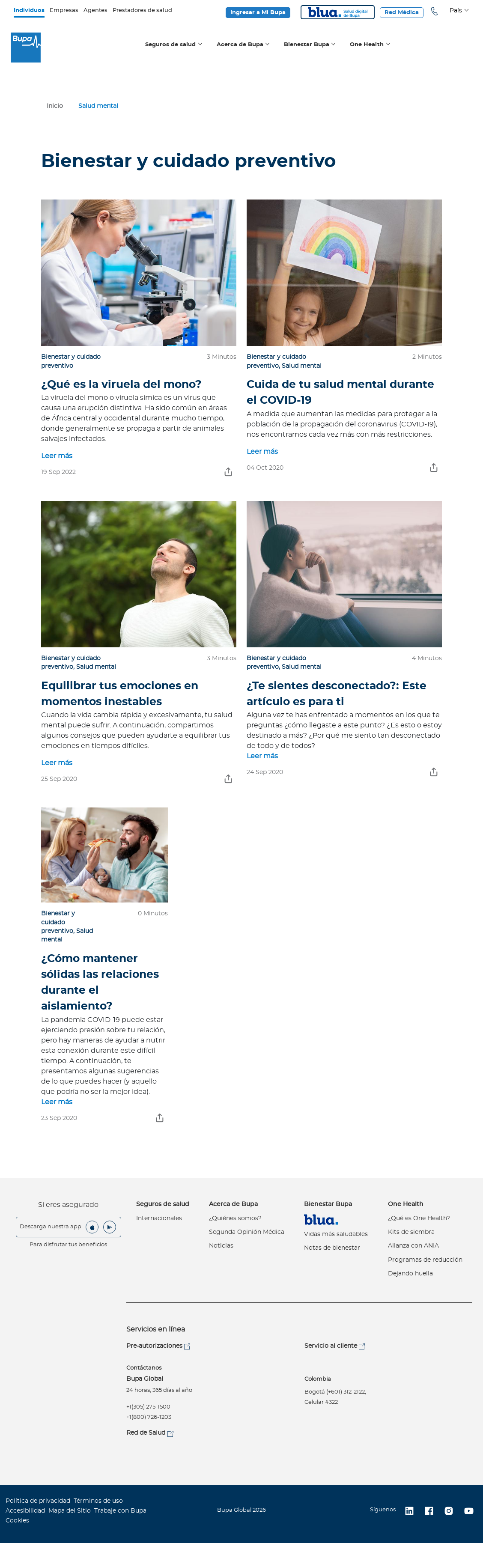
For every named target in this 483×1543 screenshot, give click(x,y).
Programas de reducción (425, 1260)
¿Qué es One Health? (419, 1218)
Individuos (29, 10)
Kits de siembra (411, 1232)
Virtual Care (321, 1219)
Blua (338, 12)
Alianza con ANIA (413, 1246)
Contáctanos (143, 1368)
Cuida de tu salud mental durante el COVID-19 (340, 392)
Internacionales (159, 1218)
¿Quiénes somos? (235, 1218)
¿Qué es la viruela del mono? (121, 384)
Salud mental (302, 366)
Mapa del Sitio (69, 1511)
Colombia (317, 1379)
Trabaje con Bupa (120, 1511)
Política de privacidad (38, 1501)
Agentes (95, 10)
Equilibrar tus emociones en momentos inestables (119, 694)
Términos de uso (98, 1501)
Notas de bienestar (332, 1248)
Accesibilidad (25, 1511)
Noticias (221, 1246)
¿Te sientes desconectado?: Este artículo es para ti (336, 694)
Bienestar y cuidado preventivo (58, 922)
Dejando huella (410, 1274)
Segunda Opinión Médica (246, 1232)
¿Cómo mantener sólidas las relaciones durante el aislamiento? (100, 982)
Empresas (64, 10)
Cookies (17, 1521)
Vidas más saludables (336, 1234)
